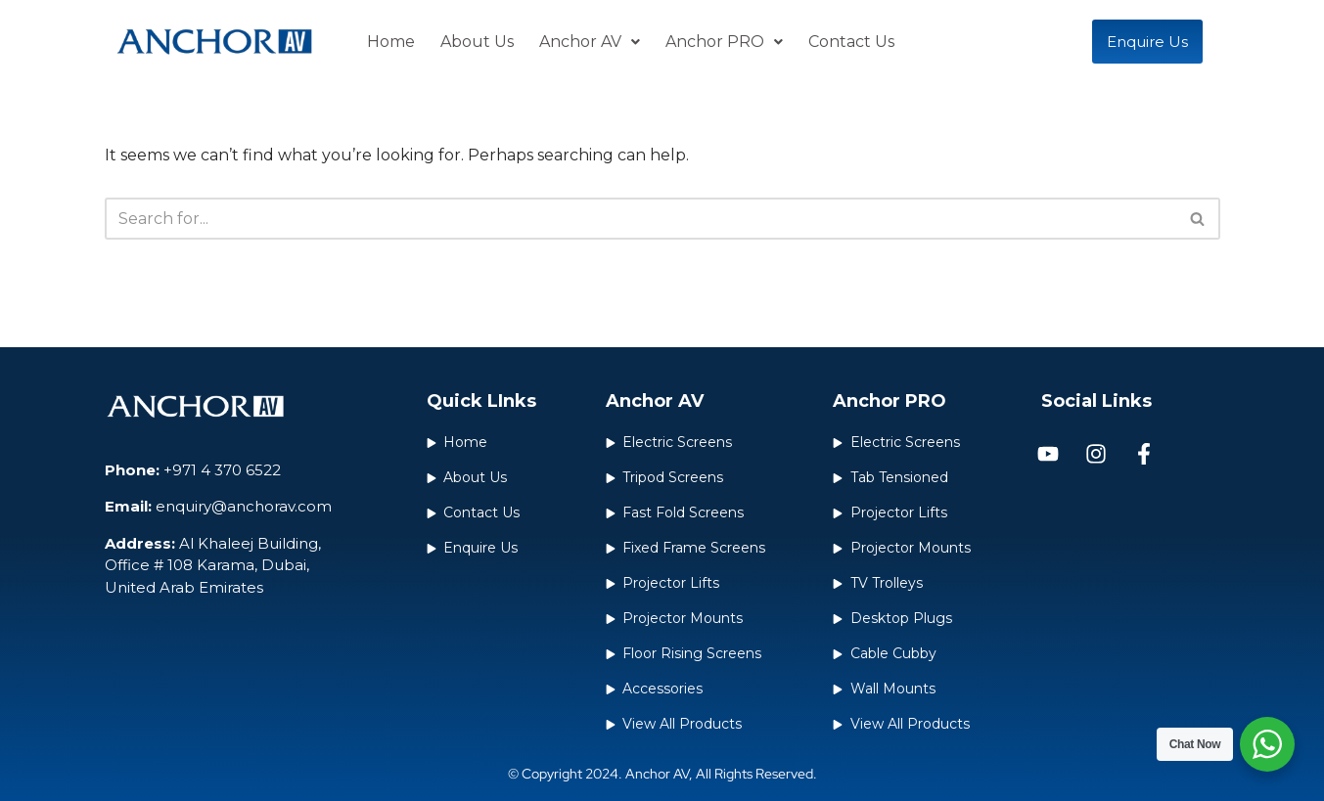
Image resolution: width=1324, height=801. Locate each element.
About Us (477, 41)
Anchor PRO (724, 41)
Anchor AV (589, 41)
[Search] (640, 219)
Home (391, 41)
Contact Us (851, 41)
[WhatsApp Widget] (1267, 744)
